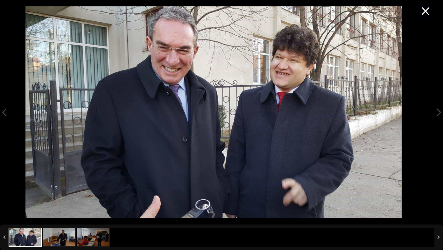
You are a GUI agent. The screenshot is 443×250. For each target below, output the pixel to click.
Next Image (438, 112)
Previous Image (4, 112)
